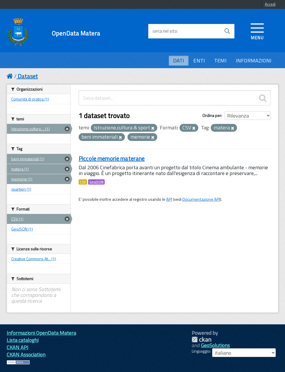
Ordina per (211, 115)
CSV (83, 182)
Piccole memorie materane (112, 158)
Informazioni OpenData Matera (41, 333)
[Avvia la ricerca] (227, 31)
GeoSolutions (215, 345)
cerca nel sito (165, 31)
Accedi (270, 4)
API (169, 199)
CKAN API (17, 347)
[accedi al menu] (257, 30)
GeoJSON (96, 182)
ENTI (199, 60)
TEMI (220, 60)
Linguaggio (201, 351)
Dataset (28, 76)
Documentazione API (201, 199)
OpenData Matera (76, 33)
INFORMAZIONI (253, 60)
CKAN (201, 339)
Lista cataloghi (22, 340)
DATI (178, 60)
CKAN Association (26, 354)
